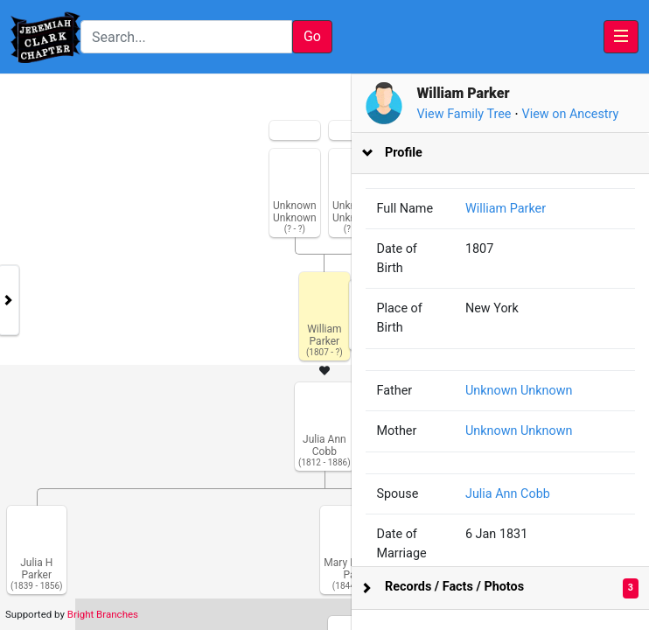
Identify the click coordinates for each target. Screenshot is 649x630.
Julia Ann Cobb (519, 493)
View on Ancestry (587, 114)
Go (312, 36)
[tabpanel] (324, 352)
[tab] (509, 153)
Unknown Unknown (530, 390)
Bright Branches (102, 614)
